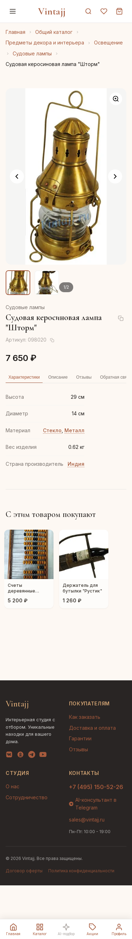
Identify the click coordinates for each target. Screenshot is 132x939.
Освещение (108, 43)
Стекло (52, 430)
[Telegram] (31, 756)
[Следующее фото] (115, 176)
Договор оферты (24, 870)
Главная (15, 32)
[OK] (20, 756)
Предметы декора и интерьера (45, 43)
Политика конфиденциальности (81, 870)
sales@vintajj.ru (87, 820)
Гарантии (80, 738)
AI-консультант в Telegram (93, 804)
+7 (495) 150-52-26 (96, 786)
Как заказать (84, 717)
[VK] (9, 756)
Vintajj (52, 11)
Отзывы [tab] (84, 377)
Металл (74, 430)
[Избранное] (104, 11)
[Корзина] (119, 11)
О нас (12, 786)
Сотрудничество (27, 797)
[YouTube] (42, 756)
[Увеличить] (115, 98)
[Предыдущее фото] (17, 176)
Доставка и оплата (92, 728)
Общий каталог (54, 32)
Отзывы (78, 749)
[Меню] (13, 11)
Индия (76, 464)
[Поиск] (88, 11)
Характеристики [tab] (24, 377)
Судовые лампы (32, 53)
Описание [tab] (58, 377)
